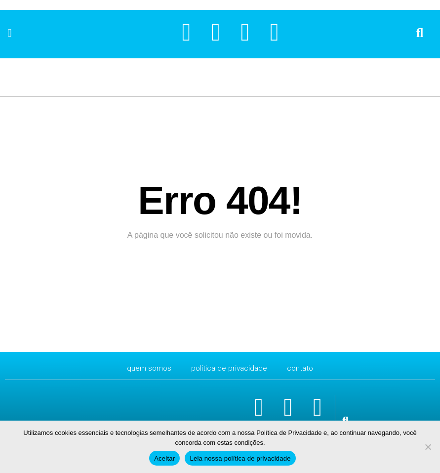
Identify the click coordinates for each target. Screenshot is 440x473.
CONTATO (302, 368)
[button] (9, 33)
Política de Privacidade (229, 368)
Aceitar (164, 458)
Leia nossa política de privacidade (240, 458)
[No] (428, 447)
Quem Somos (147, 368)
